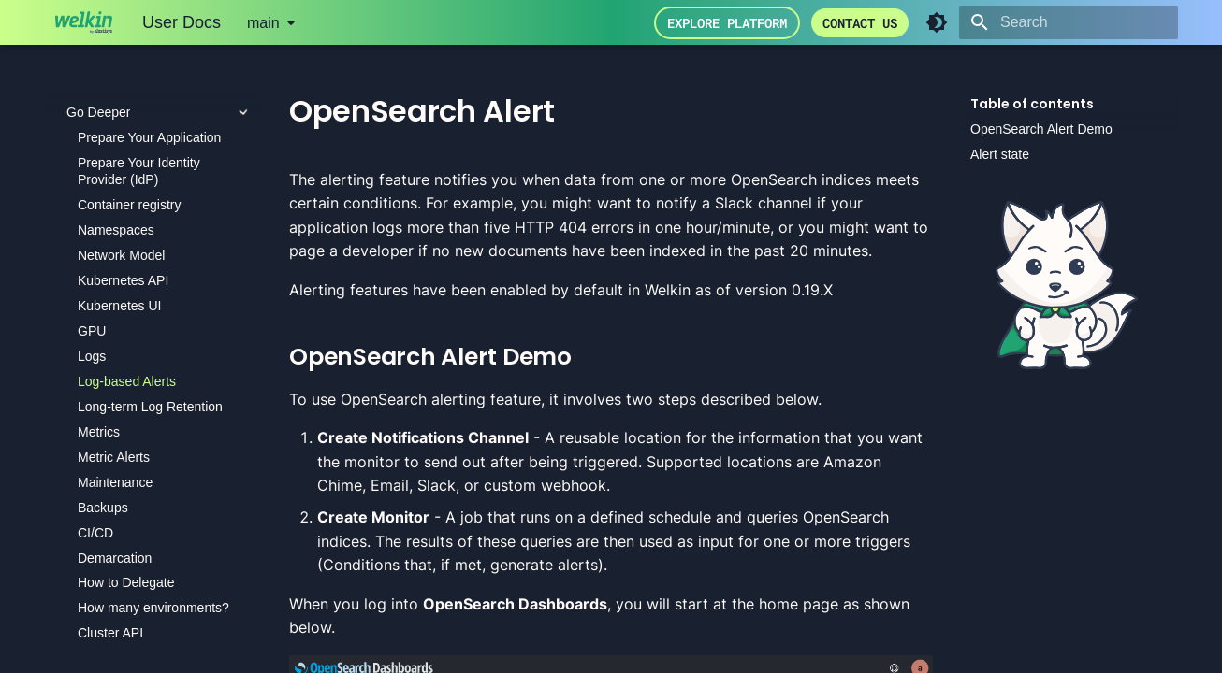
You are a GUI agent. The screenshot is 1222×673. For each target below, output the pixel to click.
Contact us (859, 23)
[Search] (1068, 22)
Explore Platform (727, 23)
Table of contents (1032, 103)
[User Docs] (84, 22)
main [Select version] (263, 23)
